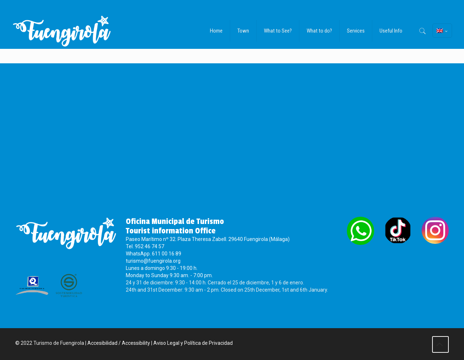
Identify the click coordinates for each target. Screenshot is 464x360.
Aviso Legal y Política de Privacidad (193, 343)
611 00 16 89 (166, 254)
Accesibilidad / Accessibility (118, 343)
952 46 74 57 (149, 246)
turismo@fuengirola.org (153, 261)
